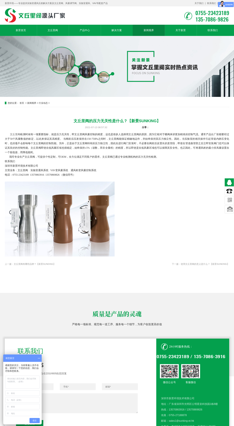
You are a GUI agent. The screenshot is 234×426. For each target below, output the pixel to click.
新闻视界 (149, 30)
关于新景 (181, 30)
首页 (22, 103)
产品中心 (85, 30)
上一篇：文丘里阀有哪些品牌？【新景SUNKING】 (30, 264)
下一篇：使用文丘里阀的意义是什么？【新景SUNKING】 (200, 264)
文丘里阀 (53, 30)
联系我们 (211, 3)
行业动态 (43, 103)
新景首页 (21, 30)
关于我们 (199, 3)
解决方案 (117, 30)
